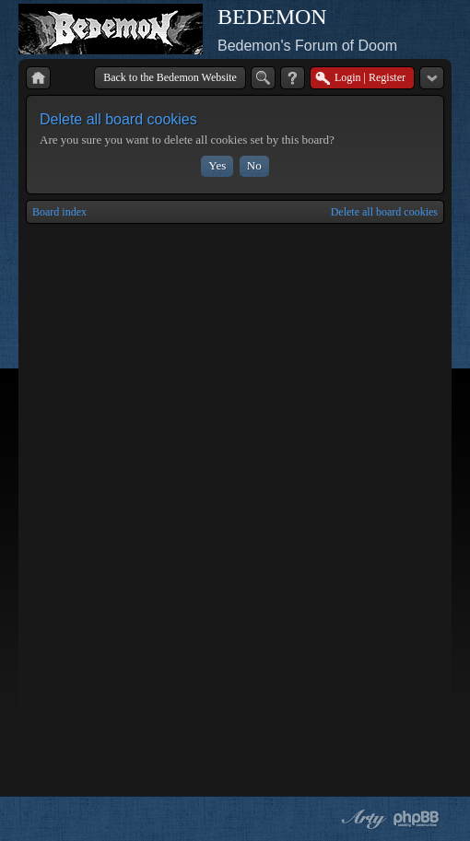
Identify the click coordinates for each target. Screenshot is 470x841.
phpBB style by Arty (361, 819)
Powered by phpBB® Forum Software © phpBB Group (416, 819)
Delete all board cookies (384, 211)
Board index (59, 211)
